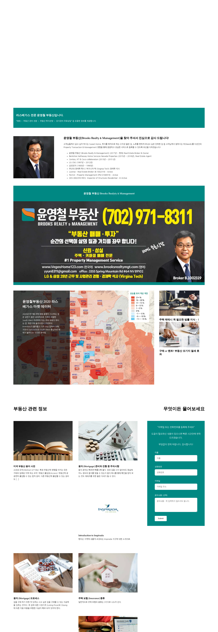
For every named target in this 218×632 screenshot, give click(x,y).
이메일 (157, 481)
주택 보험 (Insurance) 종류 (91, 598)
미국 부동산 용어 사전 (24, 466)
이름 (156, 453)
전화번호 (158, 467)
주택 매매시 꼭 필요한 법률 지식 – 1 (179, 319)
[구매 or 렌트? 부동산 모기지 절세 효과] (179, 334)
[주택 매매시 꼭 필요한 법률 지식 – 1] (179, 303)
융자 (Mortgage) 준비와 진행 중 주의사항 (98, 466)
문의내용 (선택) (161, 495)
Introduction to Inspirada (91, 535)
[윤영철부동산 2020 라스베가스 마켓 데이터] (83, 337)
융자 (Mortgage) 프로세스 (26, 598)
